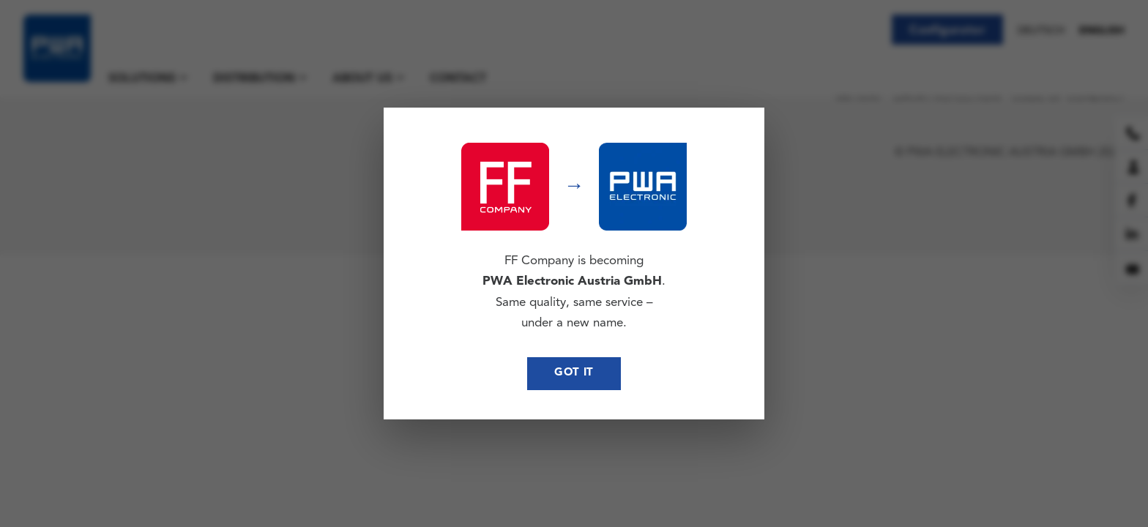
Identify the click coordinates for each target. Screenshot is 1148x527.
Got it (574, 372)
